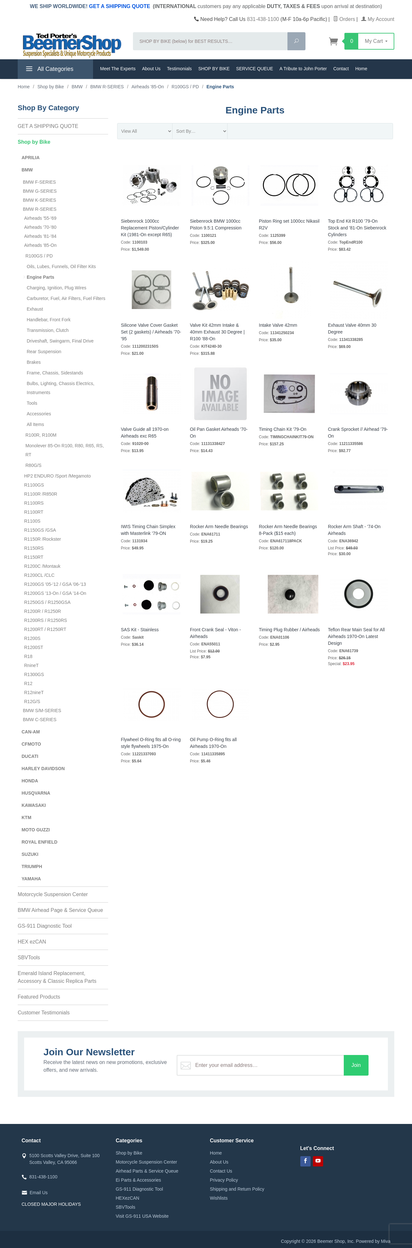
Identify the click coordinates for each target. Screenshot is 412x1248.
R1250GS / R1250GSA (47, 602)
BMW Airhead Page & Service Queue (60, 910)
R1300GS (34, 674)
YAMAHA (31, 878)
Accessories (39, 413)
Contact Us (221, 1171)
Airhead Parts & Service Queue (147, 1171)
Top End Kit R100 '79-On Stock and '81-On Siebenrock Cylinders (357, 227)
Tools (32, 403)
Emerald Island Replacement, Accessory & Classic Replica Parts (57, 977)
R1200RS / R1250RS (45, 620)
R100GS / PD (39, 255)
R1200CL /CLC (39, 575)
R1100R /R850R (40, 494)
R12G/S (32, 701)
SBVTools (29, 957)
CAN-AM (31, 731)
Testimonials (179, 68)
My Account (377, 19)
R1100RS (34, 503)
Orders (344, 19)
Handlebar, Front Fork (48, 319)
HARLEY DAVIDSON (43, 768)
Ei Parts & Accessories (138, 1180)
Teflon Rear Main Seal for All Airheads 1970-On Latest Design (356, 636)
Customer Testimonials (44, 1012)
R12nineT (34, 692)
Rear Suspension (44, 351)
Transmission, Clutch (48, 330)
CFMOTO (31, 744)
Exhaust (35, 309)
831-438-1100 (263, 19)
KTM (26, 817)
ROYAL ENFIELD (39, 842)
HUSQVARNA (36, 793)
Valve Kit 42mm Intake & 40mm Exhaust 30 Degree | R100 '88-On (217, 332)
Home (361, 68)
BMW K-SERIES (39, 200)
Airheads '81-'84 (40, 236)
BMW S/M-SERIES (42, 710)
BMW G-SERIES (40, 191)
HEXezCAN (127, 1198)
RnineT (31, 665)
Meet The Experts (118, 68)
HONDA (30, 780)
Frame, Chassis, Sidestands (55, 372)
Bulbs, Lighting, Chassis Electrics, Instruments (60, 388)
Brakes (34, 362)
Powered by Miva (373, 1241)
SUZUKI (30, 854)
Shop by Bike (34, 142)
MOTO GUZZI (36, 829)
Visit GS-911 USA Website (142, 1216)
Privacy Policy (224, 1180)
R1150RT (33, 557)
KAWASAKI (34, 805)
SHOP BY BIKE (214, 68)
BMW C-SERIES (39, 719)
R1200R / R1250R (42, 611)
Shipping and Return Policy (237, 1189)
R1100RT (33, 512)
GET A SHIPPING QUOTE (119, 6)
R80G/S (33, 465)
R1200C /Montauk (42, 566)
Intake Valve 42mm (278, 325)
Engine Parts (40, 277)
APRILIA (31, 157)
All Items (35, 424)
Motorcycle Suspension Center (53, 894)
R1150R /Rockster (42, 539)
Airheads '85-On (40, 245)
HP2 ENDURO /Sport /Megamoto (57, 476)
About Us (151, 68)
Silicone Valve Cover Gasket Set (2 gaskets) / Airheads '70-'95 (151, 332)
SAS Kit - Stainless (140, 629)
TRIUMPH (32, 866)
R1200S (32, 638)
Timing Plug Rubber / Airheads (289, 629)
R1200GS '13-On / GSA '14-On (55, 593)
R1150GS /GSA (40, 530)
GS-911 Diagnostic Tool (45, 926)
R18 (28, 656)
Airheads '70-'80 (40, 227)
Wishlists (219, 1198)
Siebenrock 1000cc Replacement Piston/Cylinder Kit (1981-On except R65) (150, 227)
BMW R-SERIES (39, 209)
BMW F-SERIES (39, 182)
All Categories (48, 70)
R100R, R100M (41, 435)
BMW (27, 169)
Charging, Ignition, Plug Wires (56, 287)
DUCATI (30, 756)
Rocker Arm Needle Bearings (219, 526)
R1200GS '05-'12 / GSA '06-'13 (55, 584)
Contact (341, 68)
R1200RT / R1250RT (45, 629)
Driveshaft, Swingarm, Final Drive (60, 340)
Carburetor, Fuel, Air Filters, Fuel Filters (66, 298)
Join (356, 1065)
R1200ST (33, 647)
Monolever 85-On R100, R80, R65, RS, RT (64, 450)
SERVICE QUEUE (254, 68)
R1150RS (34, 548)
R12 (28, 683)
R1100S (32, 521)
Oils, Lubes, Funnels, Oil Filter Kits (61, 266)
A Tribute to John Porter (303, 68)
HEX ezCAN (32, 941)
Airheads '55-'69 (40, 218)
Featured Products (39, 997)
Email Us (39, 1192)
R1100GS (34, 485)
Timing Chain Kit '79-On (282, 429)
